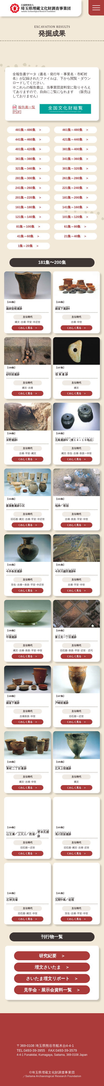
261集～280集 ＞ (75, 178)
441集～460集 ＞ (28, 139)
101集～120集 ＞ (75, 217)
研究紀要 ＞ (52, 955)
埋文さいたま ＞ (52, 967)
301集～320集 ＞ (75, 168)
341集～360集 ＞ (75, 159)
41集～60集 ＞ (28, 236)
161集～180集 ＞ (28, 207)
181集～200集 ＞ (75, 197)
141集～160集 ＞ (75, 207)
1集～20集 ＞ (28, 246)
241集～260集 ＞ (28, 188)
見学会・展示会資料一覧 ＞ (52, 990)
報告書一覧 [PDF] (24, 109)
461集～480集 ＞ (75, 130)
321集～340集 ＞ (28, 168)
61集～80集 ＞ (75, 226)
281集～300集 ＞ (28, 178)
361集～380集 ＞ (28, 159)
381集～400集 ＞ (75, 149)
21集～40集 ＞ (75, 236)
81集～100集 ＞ (28, 226)
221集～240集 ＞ (75, 188)
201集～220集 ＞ (28, 197)
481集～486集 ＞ (28, 130)
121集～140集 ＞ (28, 217)
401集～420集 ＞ (28, 149)
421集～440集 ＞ (75, 139)
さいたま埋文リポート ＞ (52, 978)
